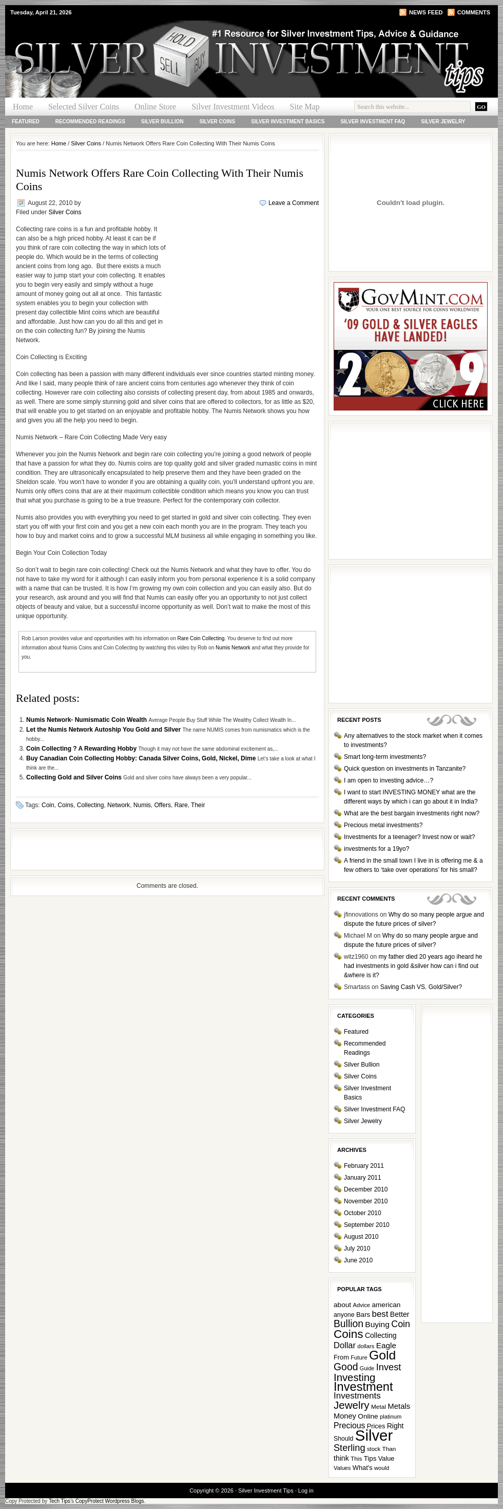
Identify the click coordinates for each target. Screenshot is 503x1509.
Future (359, 1357)
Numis (142, 805)
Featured (26, 121)
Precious (349, 1425)
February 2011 (364, 1165)
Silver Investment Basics (287, 121)
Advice (361, 1305)
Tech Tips (59, 1501)
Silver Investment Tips (128, 39)
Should (343, 1438)
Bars (363, 1314)
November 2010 (366, 1201)
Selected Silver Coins (83, 106)
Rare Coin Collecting (201, 638)
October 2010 (362, 1213)
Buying (377, 1324)
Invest (388, 1367)
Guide (367, 1368)
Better (400, 1314)
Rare (181, 805)
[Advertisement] (242, 290)
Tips (370, 1458)
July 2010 (357, 1248)
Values (342, 1468)
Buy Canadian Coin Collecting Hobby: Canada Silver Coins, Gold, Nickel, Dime (142, 758)
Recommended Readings (90, 121)
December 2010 (366, 1189)
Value (386, 1458)
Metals (399, 1406)
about (342, 1305)
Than (389, 1448)
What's (363, 1467)
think (341, 1458)
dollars (365, 1346)
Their (198, 805)
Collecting (90, 805)
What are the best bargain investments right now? (411, 813)
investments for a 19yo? (376, 848)
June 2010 (358, 1260)
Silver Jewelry (443, 121)
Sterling (349, 1448)
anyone (344, 1314)
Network (118, 805)
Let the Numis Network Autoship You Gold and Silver (104, 729)
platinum (390, 1416)
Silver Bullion (162, 121)
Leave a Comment (293, 203)
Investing (354, 1377)
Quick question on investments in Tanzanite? (405, 768)
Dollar (345, 1345)
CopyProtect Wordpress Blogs (109, 1501)
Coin (48, 805)
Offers (162, 805)
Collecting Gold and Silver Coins (74, 777)
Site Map (305, 106)
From (341, 1357)
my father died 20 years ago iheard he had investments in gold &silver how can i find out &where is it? (413, 966)
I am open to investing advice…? (388, 780)
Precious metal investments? (383, 825)
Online (368, 1416)
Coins (65, 805)
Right (395, 1426)
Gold (382, 1355)
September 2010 (367, 1224)
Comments (473, 12)
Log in (306, 1490)
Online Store (155, 106)
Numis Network (233, 647)
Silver (374, 1435)
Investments (357, 1396)
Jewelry (352, 1405)
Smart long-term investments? (385, 756)
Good (346, 1366)
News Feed (425, 12)
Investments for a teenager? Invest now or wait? (409, 837)
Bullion (348, 1323)
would (381, 1468)
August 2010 (361, 1236)
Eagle (386, 1345)
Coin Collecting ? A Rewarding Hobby (82, 748)
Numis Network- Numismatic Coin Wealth (87, 719)
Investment (363, 1386)
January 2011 (362, 1177)
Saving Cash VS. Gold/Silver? (421, 987)
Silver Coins (217, 121)
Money (345, 1416)
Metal (378, 1406)
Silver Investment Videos (232, 106)
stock (373, 1449)
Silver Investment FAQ (372, 121)
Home (23, 106)
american (386, 1305)
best (380, 1314)
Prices (376, 1426)
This (356, 1458)
